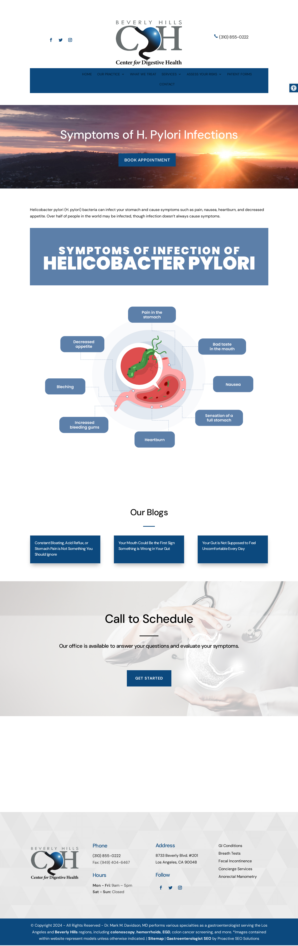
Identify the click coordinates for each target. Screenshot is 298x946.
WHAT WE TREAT (143, 74)
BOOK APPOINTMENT (147, 160)
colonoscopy (122, 932)
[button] (293, 88)
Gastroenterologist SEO (189, 939)
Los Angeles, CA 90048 (176, 862)
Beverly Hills (66, 932)
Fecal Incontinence (235, 861)
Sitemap (156, 939)
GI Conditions (230, 846)
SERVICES (169, 74)
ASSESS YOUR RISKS (202, 74)
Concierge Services (235, 869)
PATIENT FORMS (239, 74)
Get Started (149, 678)
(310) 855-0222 (233, 37)
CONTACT (167, 84)
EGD (166, 932)
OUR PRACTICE (108, 74)
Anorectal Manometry (238, 877)
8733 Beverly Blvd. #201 (177, 856)
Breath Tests (230, 854)
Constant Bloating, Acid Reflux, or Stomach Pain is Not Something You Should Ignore (64, 549)
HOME (87, 74)
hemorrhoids (148, 932)
